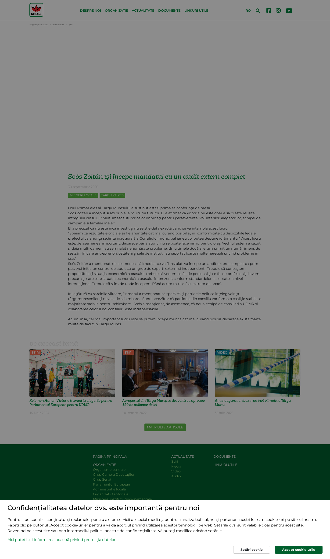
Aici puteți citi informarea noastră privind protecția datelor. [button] (61, 539)
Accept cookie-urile (298, 550)
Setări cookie (251, 550)
